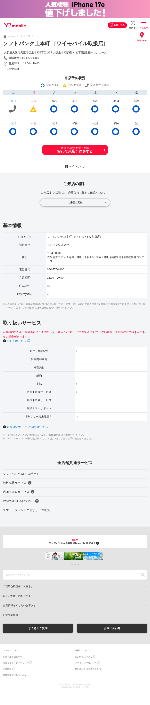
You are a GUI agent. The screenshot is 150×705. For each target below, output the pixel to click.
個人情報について (83, 656)
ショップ (25, 36)
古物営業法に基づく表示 (15, 675)
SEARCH (143, 574)
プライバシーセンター (85, 662)
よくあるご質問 (37, 628)
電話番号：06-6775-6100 (23, 57)
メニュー (143, 28)
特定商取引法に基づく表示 (88, 669)
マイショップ (77, 166)
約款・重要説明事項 (12, 656)
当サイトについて (11, 650)
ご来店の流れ (75, 202)
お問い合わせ (112, 628)
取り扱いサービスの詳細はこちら (27, 426)
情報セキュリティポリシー (16, 662)
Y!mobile (14, 25)
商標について (81, 650)
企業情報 (7, 669)
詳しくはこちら (16, 340)
